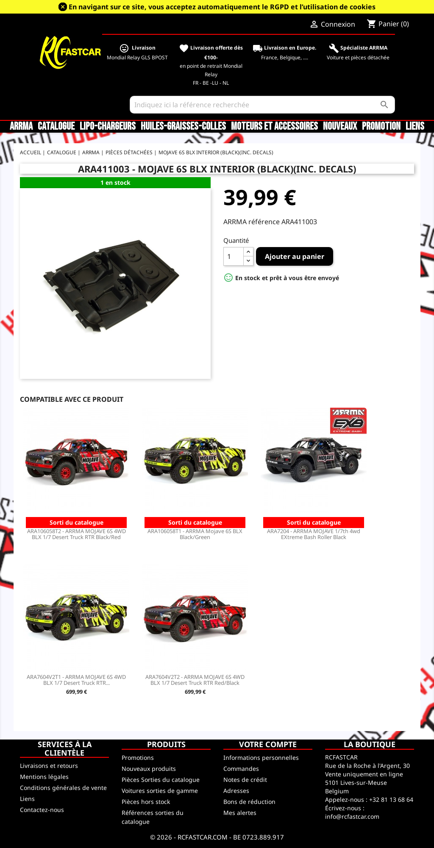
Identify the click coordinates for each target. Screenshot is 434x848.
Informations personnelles (261, 757)
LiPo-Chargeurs (108, 127)
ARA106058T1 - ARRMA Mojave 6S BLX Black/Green (194, 534)
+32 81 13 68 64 (391, 799)
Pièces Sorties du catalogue (161, 780)
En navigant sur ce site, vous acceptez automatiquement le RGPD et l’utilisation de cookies (222, 6)
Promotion (381, 127)
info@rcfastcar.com (352, 816)
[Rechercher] (262, 105)
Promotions (138, 757)
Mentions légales (44, 777)
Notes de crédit (245, 780)
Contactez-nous (42, 810)
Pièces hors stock (146, 802)
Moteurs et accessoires (274, 127)
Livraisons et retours (49, 766)
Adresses (236, 791)
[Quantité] (233, 256)
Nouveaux (340, 127)
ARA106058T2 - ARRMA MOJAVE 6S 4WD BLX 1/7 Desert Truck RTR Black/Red (76, 534)
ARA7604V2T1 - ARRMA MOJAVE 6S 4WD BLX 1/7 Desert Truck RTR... (76, 680)
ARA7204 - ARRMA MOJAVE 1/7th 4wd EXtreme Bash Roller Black (313, 534)
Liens (415, 127)
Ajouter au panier (294, 256)
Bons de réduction (249, 802)
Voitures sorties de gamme (160, 791)
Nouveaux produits (149, 769)
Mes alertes (239, 813)
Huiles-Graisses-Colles (183, 127)
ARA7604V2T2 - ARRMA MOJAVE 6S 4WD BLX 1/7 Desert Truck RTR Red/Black (195, 680)
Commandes (241, 769)
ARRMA (21, 127)
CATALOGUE (56, 127)
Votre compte (268, 744)
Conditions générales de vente (63, 788)
